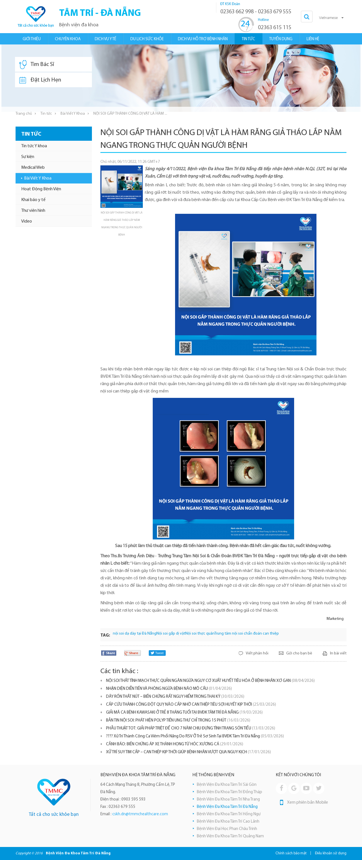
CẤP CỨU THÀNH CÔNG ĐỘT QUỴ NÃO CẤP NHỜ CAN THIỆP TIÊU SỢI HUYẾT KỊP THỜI (191, 705)
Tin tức (46, 114)
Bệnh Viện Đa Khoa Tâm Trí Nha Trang (228, 799)
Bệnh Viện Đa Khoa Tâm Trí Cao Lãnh (228, 822)
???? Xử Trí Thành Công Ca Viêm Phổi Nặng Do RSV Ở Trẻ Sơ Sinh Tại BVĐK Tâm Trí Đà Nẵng (195, 736)
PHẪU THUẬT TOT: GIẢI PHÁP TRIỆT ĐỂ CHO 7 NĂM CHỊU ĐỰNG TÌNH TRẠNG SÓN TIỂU (190, 728)
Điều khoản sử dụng (330, 853)
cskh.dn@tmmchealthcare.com (140, 814)
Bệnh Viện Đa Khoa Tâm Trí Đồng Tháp (229, 792)
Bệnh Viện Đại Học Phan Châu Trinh (227, 829)
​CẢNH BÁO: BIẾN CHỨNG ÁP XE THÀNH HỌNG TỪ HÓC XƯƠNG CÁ (174, 744)
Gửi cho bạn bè (299, 653)
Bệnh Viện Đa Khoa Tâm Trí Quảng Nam (230, 836)
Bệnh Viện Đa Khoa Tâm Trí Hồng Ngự (228, 814)
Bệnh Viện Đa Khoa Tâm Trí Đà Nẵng (227, 807)
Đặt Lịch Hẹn (40, 80)
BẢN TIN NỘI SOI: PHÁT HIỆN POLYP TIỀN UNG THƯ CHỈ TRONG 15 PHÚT (178, 720)
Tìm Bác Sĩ (36, 64)
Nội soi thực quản (199, 633)
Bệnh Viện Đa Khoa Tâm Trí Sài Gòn (227, 785)
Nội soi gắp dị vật (170, 633)
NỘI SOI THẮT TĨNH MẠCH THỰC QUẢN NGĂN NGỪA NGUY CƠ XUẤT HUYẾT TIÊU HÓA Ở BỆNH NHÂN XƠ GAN (210, 681)
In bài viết (338, 653)
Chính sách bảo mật (291, 853)
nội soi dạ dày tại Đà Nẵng (134, 633)
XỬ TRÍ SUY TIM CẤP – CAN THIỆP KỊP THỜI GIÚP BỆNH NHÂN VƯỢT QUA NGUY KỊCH (188, 752)
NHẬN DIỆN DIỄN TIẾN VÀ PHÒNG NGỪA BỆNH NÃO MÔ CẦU (169, 689)
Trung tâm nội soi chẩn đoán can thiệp (246, 633)
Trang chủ (24, 114)
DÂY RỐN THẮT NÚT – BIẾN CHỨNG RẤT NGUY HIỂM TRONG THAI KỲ (175, 697)
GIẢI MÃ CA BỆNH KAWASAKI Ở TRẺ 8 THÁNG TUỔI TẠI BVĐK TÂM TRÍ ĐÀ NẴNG (184, 712)
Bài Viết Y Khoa (73, 114)
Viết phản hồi (257, 653)
